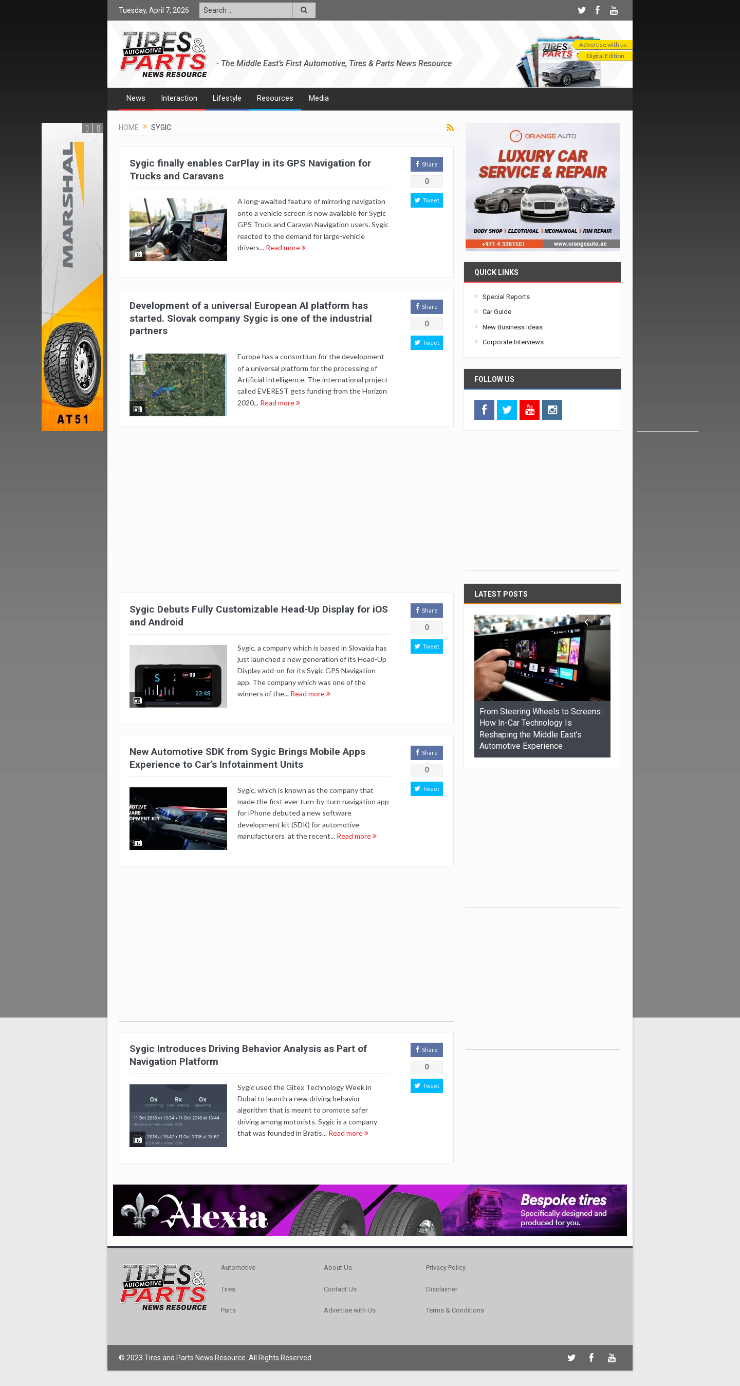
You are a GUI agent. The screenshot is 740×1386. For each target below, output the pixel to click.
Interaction (179, 98)
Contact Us (340, 1289)
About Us (338, 1267)
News (135, 98)
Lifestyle (227, 98)
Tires (228, 1289)
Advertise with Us (350, 1310)
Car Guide (497, 312)
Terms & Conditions (455, 1310)
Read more (286, 247)
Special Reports (506, 297)
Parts (228, 1310)
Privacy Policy (446, 1267)
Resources (275, 98)
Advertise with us (603, 44)
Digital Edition (605, 56)
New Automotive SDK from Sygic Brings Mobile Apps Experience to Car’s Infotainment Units (247, 758)
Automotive (238, 1267)
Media (319, 98)
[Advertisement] (667, 277)
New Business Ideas (513, 327)
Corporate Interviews (513, 342)
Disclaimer (441, 1289)
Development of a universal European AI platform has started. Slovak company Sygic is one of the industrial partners (251, 318)
